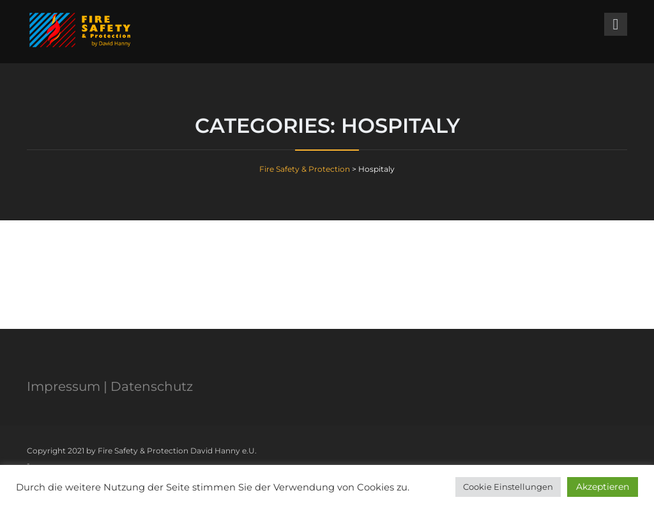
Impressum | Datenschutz (110, 386)
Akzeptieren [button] (602, 486)
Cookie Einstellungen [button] (508, 487)
